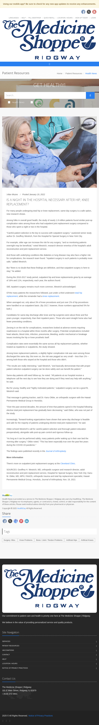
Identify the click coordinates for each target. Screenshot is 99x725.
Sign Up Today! (81, 18)
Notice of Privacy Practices (15, 668)
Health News (16, 102)
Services (6, 641)
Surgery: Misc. (10, 540)
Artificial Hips (71, 540)
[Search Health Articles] (45, 95)
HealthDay (21, 508)
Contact (6, 654)
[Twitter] (6, 721)
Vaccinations (8, 650)
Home (59, 73)
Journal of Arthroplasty (56, 451)
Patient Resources (74, 73)
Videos (36, 102)
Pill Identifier (34, 18)
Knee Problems (25, 540)
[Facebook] (2, 721)
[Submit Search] (90, 95)
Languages (14, 18)
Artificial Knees (87, 540)
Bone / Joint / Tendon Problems (49, 540)
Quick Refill (49, 18)
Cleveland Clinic (67, 463)
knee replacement (51, 296)
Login (93, 18)
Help (24, 18)
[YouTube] (9, 721)
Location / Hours (65, 18)
